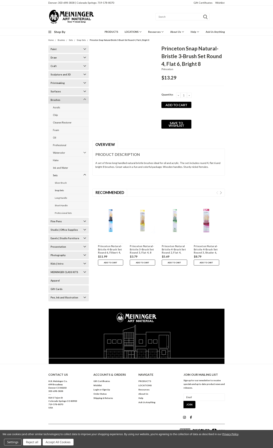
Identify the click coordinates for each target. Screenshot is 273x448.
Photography (58, 255)
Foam (56, 130)
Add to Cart (110, 262)
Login (96, 389)
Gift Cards (57, 289)
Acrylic (56, 107)
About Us (177, 31)
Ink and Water (60, 167)
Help (195, 31)
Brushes (61, 40)
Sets (71, 40)
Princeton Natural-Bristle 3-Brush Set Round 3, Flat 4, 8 (142, 249)
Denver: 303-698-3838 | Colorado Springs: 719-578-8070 (81, 2)
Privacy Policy (230, 434)
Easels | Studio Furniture (65, 238)
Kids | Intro (57, 263)
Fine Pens (56, 221)
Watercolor (59, 152)
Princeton (167, 69)
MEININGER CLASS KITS (64, 272)
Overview (105, 144)
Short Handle (61, 205)
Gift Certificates (203, 2)
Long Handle (61, 197)
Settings (12, 442)
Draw (54, 57)
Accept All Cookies (58, 442)
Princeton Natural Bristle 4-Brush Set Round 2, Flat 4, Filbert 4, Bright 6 (174, 251)
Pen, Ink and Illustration (64, 297)
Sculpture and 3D (61, 74)
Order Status (100, 393)
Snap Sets (81, 40)
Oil (54, 137)
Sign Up (106, 389)
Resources (156, 31)
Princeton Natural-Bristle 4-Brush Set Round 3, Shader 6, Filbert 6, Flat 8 (206, 251)
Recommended (109, 192)
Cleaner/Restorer (62, 122)
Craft (54, 66)
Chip (55, 115)
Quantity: (167, 94)
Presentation (58, 246)
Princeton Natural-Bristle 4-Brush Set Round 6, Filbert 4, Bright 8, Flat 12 (110, 251)
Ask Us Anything (215, 31)
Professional (59, 145)
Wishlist (220, 2)
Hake (55, 160)
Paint (54, 49)
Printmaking (58, 83)
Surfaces (56, 91)
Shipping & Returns (103, 398)
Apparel (55, 280)
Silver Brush (61, 182)
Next (221, 192)
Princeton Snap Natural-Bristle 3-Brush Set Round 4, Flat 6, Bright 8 (119, 40)
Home (51, 40)
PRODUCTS (111, 31)
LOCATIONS (133, 31)
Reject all (32, 442)
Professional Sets (63, 213)
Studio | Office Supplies (64, 229)
